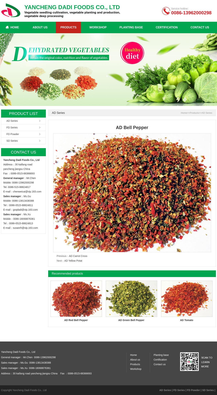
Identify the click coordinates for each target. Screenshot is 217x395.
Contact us (200, 27)
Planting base (131, 27)
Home (14, 27)
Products (68, 27)
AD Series (12, 120)
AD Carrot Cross (78, 256)
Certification (167, 27)
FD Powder (12, 134)
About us (40, 27)
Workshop (98, 27)
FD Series (12, 127)
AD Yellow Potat (73, 260)
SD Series (12, 140)
